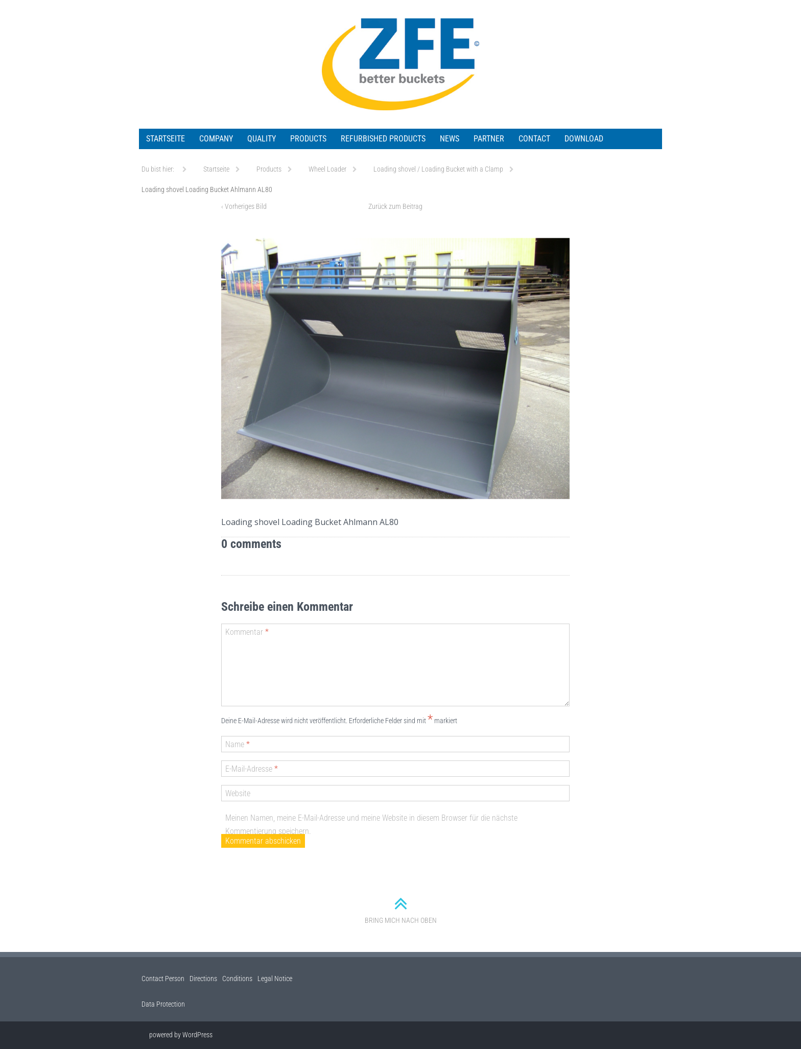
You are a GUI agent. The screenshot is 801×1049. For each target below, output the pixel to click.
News (449, 139)
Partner (489, 139)
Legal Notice (274, 978)
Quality (261, 139)
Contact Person (163, 978)
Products (308, 139)
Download (583, 139)
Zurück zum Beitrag (395, 206)
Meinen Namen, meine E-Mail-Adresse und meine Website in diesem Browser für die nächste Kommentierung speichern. (371, 824)
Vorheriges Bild (244, 206)
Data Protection (163, 1004)
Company (216, 139)
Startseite (165, 139)
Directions (203, 978)
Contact (534, 139)
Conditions (237, 978)
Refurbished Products (383, 139)
